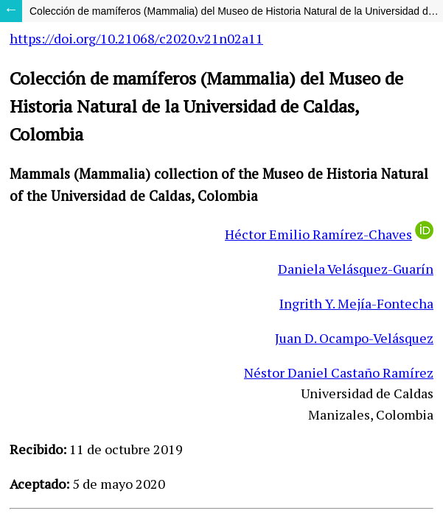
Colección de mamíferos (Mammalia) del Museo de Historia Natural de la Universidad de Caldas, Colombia (236, 11)
